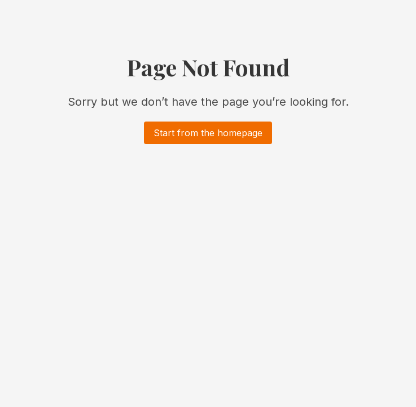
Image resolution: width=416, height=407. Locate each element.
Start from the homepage (208, 132)
